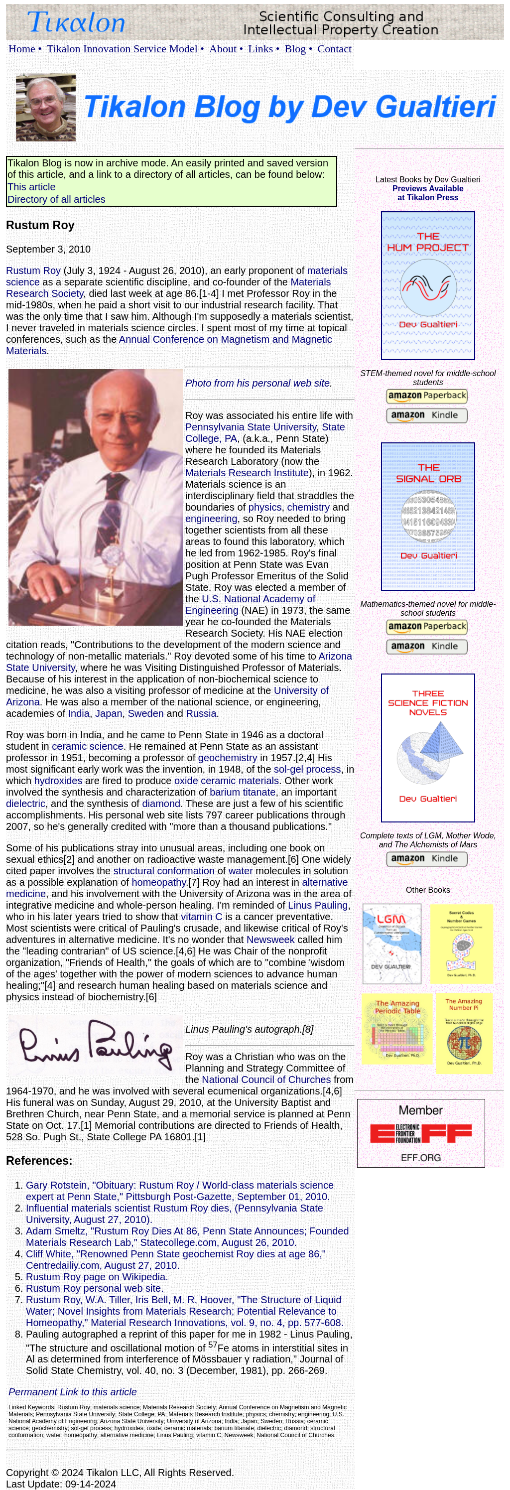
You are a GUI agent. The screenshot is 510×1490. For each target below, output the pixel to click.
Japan (109, 713)
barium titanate (242, 792)
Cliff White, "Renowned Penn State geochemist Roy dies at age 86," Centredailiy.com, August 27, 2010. (176, 1259)
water (241, 870)
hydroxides (58, 780)
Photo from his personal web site (257, 383)
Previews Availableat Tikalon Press (428, 193)
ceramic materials (240, 780)
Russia (201, 713)
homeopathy (158, 882)
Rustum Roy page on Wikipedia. (97, 1276)
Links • (263, 48)
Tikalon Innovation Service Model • (125, 48)
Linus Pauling (318, 905)
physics (265, 507)
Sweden (146, 713)
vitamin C (201, 916)
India (79, 713)
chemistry (308, 507)
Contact (335, 48)
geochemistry (227, 757)
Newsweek (271, 939)
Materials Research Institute (247, 472)
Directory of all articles (56, 199)
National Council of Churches (266, 1079)
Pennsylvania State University (250, 426)
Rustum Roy (33, 270)
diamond (161, 803)
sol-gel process (307, 769)
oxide (186, 780)
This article (31, 186)
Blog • (299, 48)
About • (226, 48)
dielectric (25, 803)
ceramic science (87, 746)
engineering (211, 518)
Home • (25, 48)
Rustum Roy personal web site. (95, 1288)
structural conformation (164, 870)
